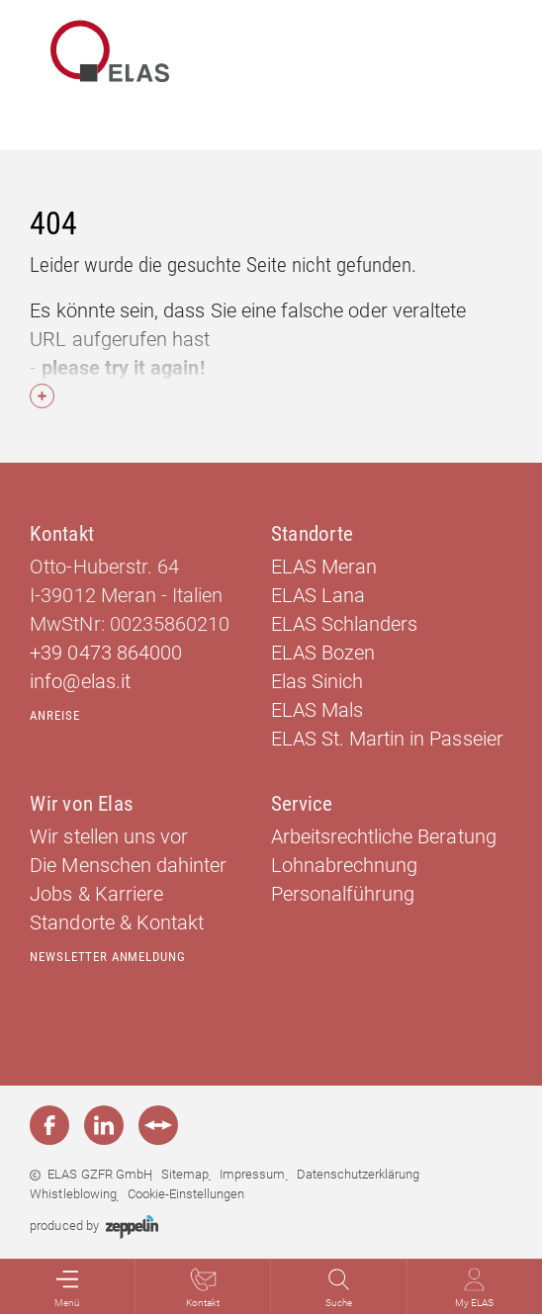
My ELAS (474, 1288)
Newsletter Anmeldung (107, 956)
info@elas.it (80, 681)
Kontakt (203, 1288)
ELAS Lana (318, 595)
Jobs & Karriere (96, 894)
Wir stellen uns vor (108, 836)
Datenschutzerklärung (358, 1174)
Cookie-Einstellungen (186, 1193)
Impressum (252, 1174)
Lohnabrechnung (344, 865)
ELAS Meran (324, 566)
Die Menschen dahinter (128, 865)
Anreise (54, 715)
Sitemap (185, 1174)
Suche (338, 1288)
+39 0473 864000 (105, 652)
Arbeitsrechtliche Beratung (384, 836)
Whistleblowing (73, 1193)
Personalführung (342, 894)
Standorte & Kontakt (116, 922)
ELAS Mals (317, 710)
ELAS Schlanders (344, 624)
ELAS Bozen (323, 652)
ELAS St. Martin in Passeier (387, 738)
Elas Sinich (317, 681)
